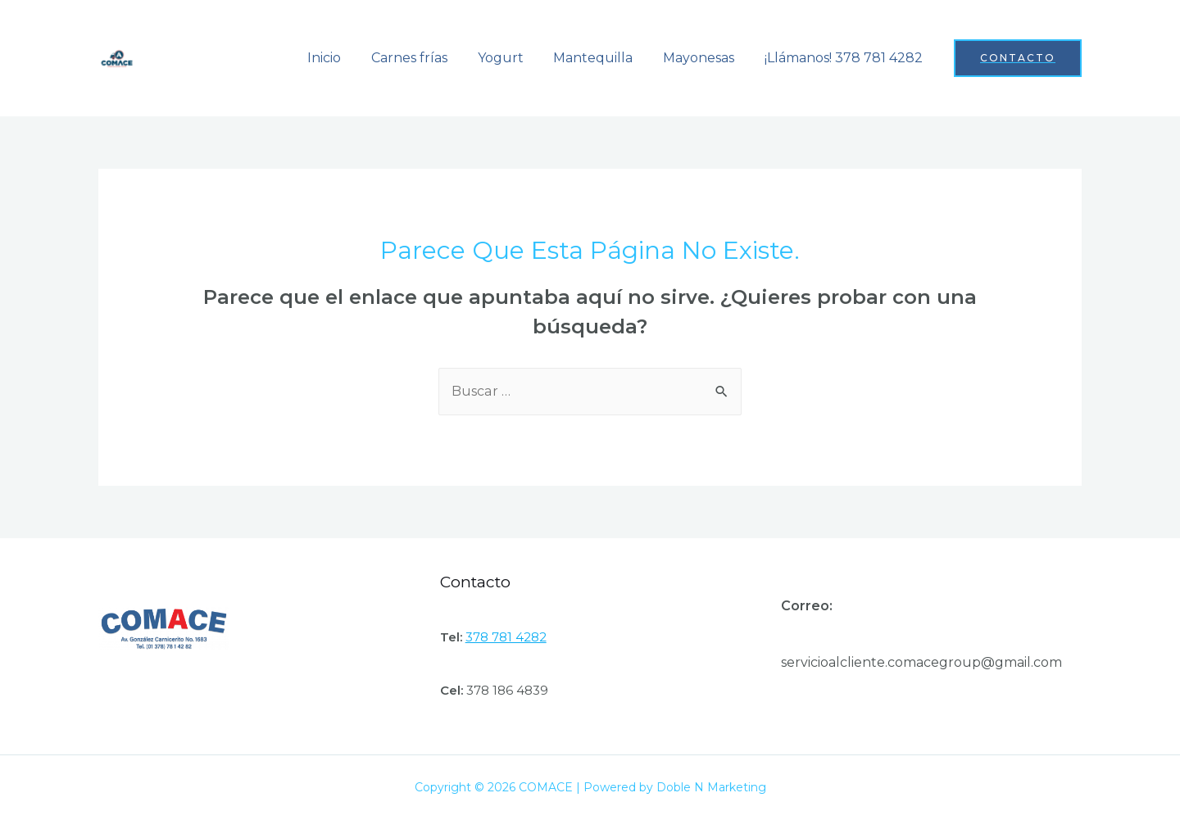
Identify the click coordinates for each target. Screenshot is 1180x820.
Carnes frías (426, 58)
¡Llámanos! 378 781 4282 (845, 58)
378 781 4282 (506, 637)
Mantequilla (602, 58)
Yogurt (514, 58)
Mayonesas (704, 58)
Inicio (345, 58)
